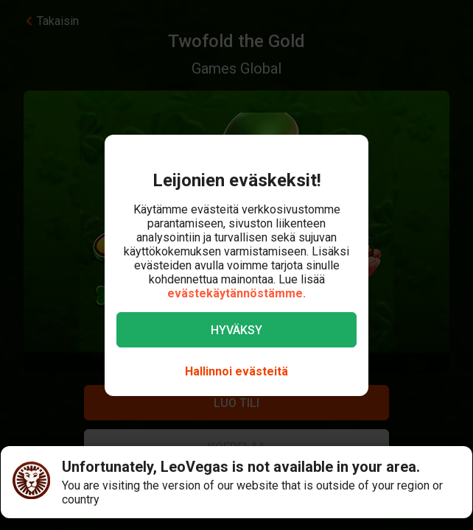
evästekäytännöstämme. (236, 293)
